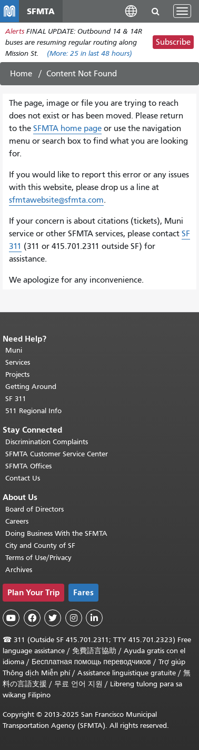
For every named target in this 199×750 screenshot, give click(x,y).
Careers (16, 521)
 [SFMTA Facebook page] (32, 618)
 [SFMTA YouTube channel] (11, 618)
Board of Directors (34, 509)
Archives (18, 569)
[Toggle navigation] (182, 11)
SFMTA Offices (28, 466)
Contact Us (22, 478)
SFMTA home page (67, 128)
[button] (131, 10)
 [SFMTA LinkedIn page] (94, 618)
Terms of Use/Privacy (38, 557)
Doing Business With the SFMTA (56, 533)
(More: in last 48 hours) (89, 53)
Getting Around (30, 386)
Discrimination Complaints (46, 441)
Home (21, 73)
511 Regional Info (33, 410)
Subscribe (173, 42)
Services (17, 362)
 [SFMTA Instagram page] (73, 618)
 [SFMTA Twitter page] (52, 618)
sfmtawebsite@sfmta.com (56, 200)
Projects (17, 374)
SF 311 (15, 398)
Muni (13, 350)
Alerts (14, 31)
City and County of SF (40, 545)
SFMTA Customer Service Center (56, 453)
